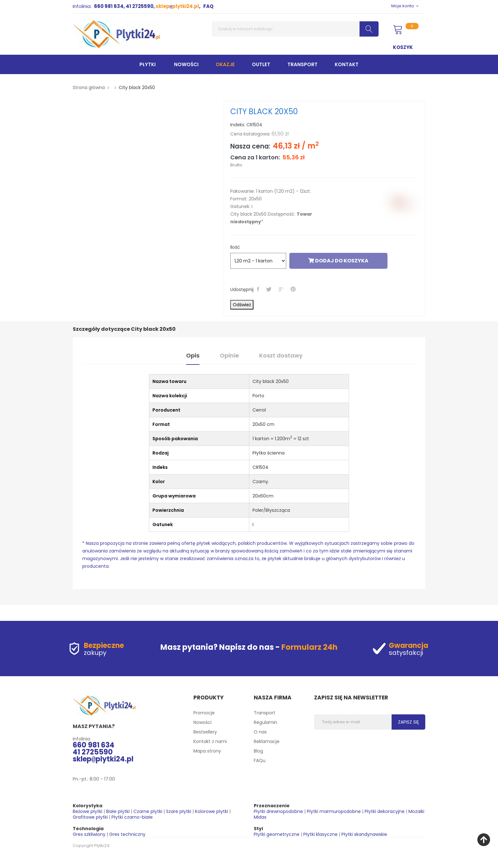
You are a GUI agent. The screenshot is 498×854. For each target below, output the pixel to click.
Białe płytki (118, 811)
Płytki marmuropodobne (334, 811)
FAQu (260, 760)
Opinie (229, 355)
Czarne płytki (147, 811)
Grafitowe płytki (90, 817)
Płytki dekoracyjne (385, 811)
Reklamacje (266, 741)
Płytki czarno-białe (132, 817)
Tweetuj (269, 289)
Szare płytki (178, 811)
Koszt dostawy (281, 355)
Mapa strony (207, 751)
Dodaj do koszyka (338, 260)
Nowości (202, 722)
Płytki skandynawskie (364, 834)
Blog (258, 751)
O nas (260, 732)
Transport (264, 713)
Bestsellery (205, 732)
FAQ (208, 6)
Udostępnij (258, 289)
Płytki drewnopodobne (278, 811)
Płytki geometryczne (276, 834)
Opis (192, 355)
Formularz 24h (309, 647)
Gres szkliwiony (89, 834)
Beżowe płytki (87, 811)
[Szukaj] (295, 29)
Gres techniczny (127, 834)
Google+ (282, 289)
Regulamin (265, 722)
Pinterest (294, 289)
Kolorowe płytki (211, 811)
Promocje (204, 713)
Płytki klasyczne (320, 834)
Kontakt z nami (210, 741)
